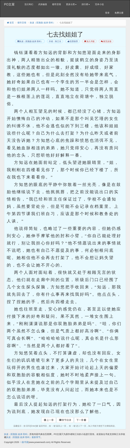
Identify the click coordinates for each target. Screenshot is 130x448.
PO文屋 (9, 4)
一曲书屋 (24, 442)
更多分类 (71, 4)
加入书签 (89, 41)
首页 (10, 22)
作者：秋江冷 (55, 41)
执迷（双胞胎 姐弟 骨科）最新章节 (23, 437)
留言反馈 (106, 41)
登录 (107, 13)
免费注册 (119, 13)
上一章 (49, 420)
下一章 (81, 420)
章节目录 (65, 420)
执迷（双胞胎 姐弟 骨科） (42, 22)
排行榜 (86, 4)
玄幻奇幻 (28, 4)
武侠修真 (42, 4)
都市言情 (56, 4)
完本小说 (99, 4)
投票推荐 (72, 41)
